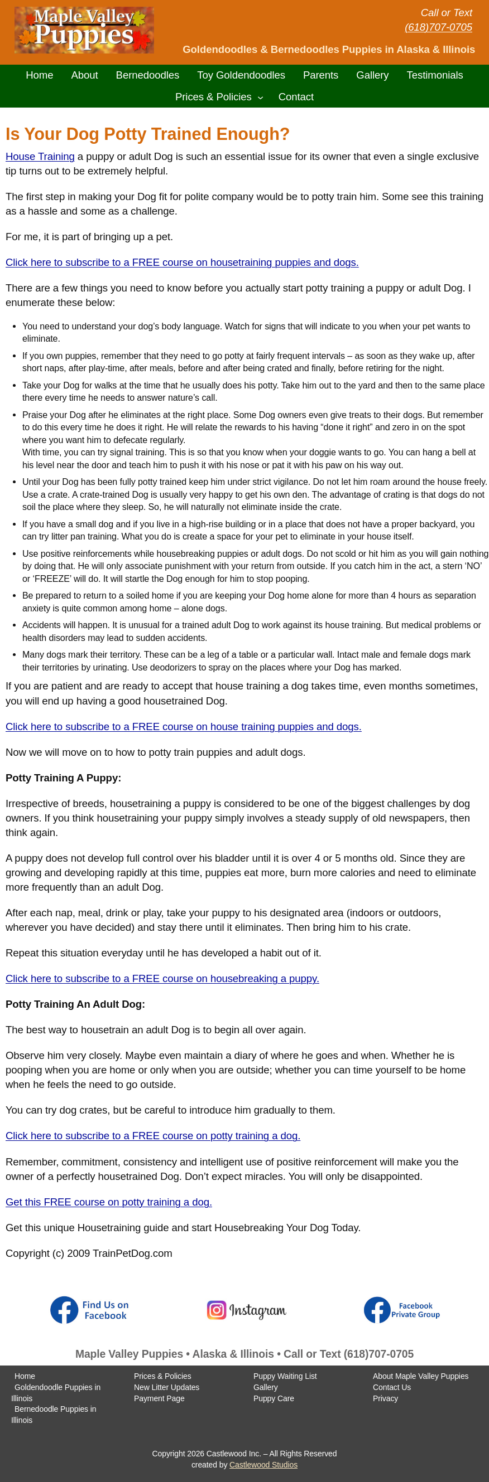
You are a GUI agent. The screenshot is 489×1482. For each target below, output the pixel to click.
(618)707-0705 (438, 27)
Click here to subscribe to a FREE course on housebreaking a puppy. (162, 978)
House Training (40, 156)
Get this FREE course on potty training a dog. (109, 1202)
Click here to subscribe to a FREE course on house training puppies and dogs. (184, 726)
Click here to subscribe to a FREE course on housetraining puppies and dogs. (182, 262)
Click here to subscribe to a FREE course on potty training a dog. (153, 1135)
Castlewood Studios (263, 1464)
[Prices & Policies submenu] (260, 97)
